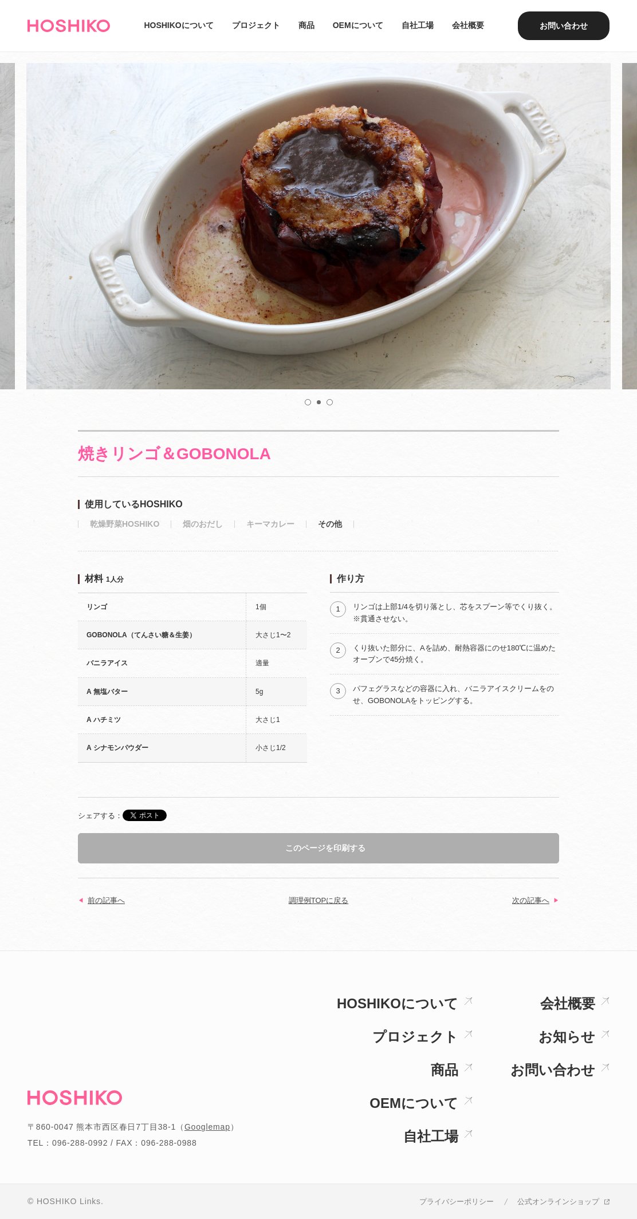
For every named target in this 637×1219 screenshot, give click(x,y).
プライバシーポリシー (456, 1201)
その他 (330, 523)
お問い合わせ (564, 25)
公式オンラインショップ (558, 1201)
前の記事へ (106, 900)
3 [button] (330, 402)
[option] (318, 226)
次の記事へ (530, 900)
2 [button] (320, 403)
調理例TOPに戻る (319, 900)
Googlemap (207, 1126)
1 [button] (308, 402)
